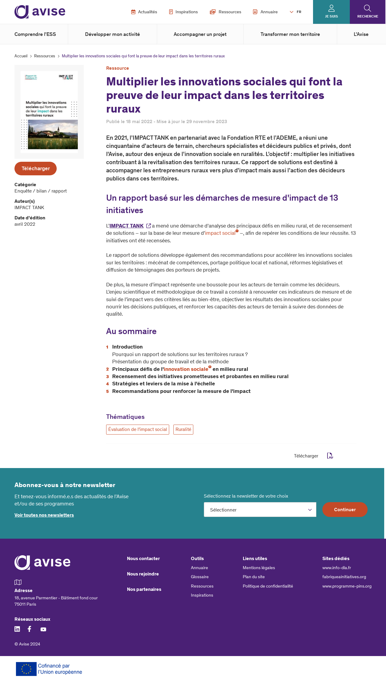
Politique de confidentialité (268, 586)
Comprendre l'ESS (35, 34)
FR (299, 12)
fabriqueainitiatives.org (344, 576)
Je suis (331, 16)
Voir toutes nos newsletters (44, 515)
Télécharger (36, 168)
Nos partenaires (144, 589)
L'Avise (361, 34)
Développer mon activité (112, 34)
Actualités (144, 11)
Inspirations (183, 11)
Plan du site (254, 576)
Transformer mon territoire (290, 34)
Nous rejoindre (143, 574)
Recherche (367, 16)
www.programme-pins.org (347, 586)
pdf (330, 456)
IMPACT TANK (126, 225)
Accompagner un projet (200, 34)
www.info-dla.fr (336, 567)
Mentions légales (259, 567)
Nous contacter (143, 558)
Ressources (225, 11)
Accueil (20, 56)
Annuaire (265, 11)
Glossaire (200, 576)
